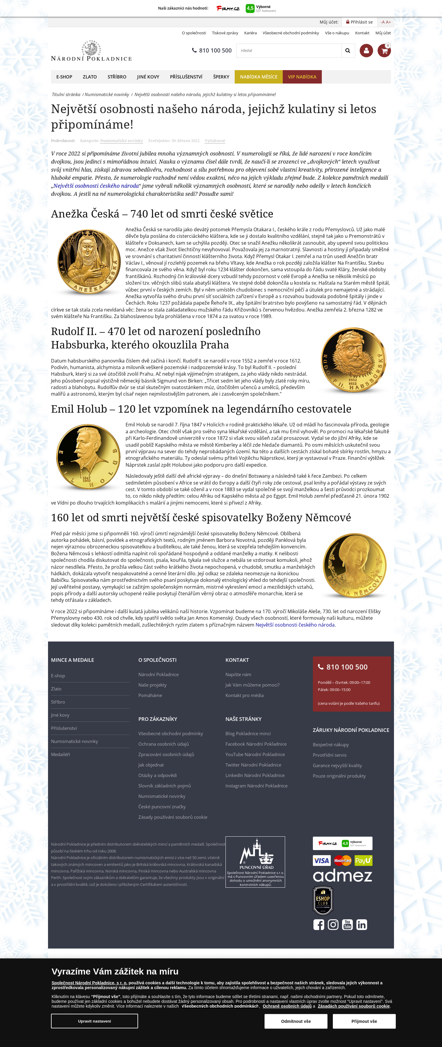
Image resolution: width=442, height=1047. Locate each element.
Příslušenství (186, 77)
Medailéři (60, 754)
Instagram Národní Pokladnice (256, 786)
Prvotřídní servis (330, 755)
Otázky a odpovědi (157, 775)
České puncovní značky (162, 806)
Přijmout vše (364, 1022)
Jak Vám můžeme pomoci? (252, 685)
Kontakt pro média (244, 695)
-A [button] (383, 22)
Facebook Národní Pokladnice (256, 744)
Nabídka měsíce (258, 77)
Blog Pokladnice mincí (248, 733)
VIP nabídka (302, 77)
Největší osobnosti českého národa (95, 185)
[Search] (348, 50)
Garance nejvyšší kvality (337, 765)
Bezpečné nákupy (331, 744)
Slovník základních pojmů (164, 786)
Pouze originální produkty (339, 776)
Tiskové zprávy (225, 33)
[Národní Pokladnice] (91, 50)
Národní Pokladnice (158, 674)
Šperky (221, 77)
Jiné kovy (148, 77)
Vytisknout (215, 140)
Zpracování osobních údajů (166, 754)
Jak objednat (151, 765)
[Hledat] (289, 50)
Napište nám (238, 674)
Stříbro (117, 77)
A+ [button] (388, 22)
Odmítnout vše (296, 1022)
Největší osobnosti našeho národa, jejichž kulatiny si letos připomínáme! (213, 116)
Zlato (90, 77)
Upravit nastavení (94, 1021)
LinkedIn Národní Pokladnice (255, 775)
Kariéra (250, 33)
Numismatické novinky (121, 140)
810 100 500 (212, 50)
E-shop (64, 77)
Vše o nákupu (337, 33)
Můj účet (383, 33)
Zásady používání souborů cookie (172, 817)
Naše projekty (152, 685)
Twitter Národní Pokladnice (253, 765)
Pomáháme (150, 695)
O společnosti (194, 33)
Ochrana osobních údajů (163, 744)
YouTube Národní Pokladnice (255, 754)
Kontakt (362, 33)
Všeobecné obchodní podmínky (291, 33)
